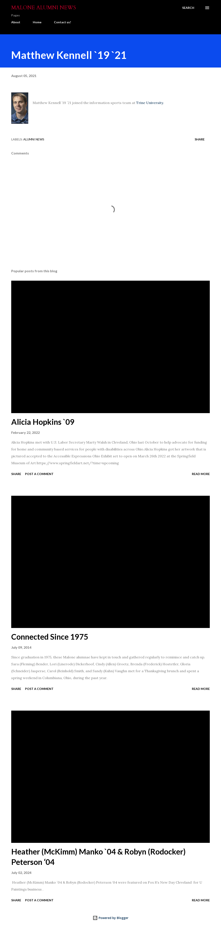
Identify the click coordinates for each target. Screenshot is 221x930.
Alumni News (33, 139)
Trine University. (150, 103)
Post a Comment (39, 474)
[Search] (188, 7)
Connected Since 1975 (49, 636)
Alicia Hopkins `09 (42, 421)
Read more (201, 474)
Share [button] (200, 139)
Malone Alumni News (43, 7)
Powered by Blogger (110, 918)
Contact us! (62, 22)
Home (37, 22)
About (15, 22)
